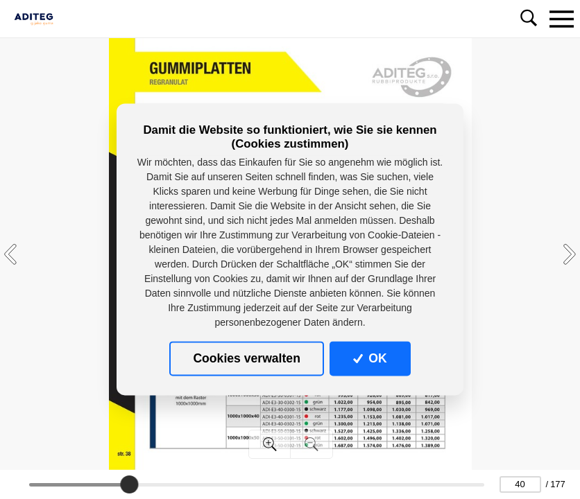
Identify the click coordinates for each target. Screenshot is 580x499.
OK (370, 358)
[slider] (129, 484)
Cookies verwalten (246, 358)
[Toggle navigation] (561, 18)
